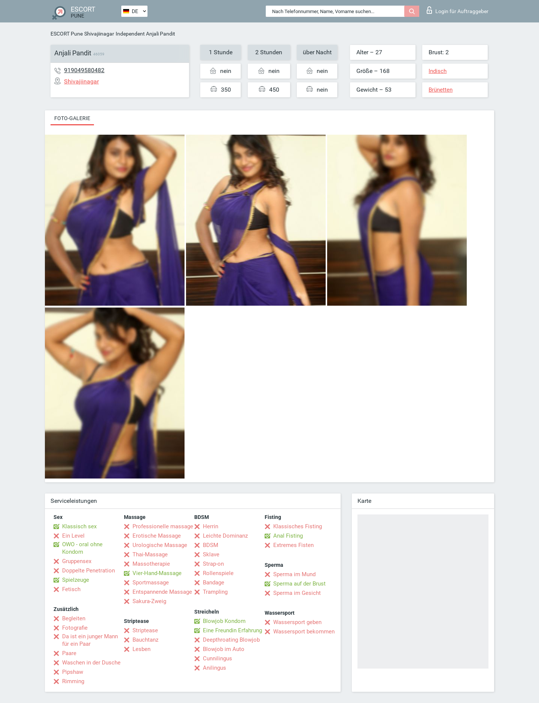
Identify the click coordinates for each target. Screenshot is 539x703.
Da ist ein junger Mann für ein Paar (90, 640)
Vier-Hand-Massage (157, 573)
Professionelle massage (163, 526)
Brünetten (441, 89)
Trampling (215, 592)
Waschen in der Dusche (91, 662)
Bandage (213, 582)
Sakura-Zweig (149, 601)
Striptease (145, 630)
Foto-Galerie (72, 118)
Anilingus (214, 667)
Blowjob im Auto (223, 649)
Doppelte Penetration (88, 570)
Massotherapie (151, 563)
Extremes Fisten (293, 545)
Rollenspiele (218, 573)
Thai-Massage (150, 554)
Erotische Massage (157, 535)
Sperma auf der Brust (299, 583)
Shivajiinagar (99, 34)
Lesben (141, 649)
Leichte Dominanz (225, 535)
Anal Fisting (288, 535)
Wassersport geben (297, 622)
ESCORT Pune (67, 34)
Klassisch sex (79, 526)
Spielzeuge (75, 580)
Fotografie (75, 627)
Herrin (210, 526)
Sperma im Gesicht (297, 593)
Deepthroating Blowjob (231, 639)
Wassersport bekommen (304, 631)
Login (457, 10)
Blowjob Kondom (224, 621)
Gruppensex (76, 561)
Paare (69, 653)
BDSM (210, 545)
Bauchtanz (145, 639)
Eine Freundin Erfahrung (232, 630)
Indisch (438, 71)
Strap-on (213, 563)
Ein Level (73, 535)
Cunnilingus (217, 658)
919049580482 (84, 70)
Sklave (211, 554)
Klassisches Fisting (297, 526)
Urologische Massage (160, 545)
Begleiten (73, 618)
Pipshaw (72, 672)
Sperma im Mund (294, 574)
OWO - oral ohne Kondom (82, 548)
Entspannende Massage (162, 592)
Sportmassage (151, 582)
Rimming (73, 681)
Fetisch (71, 589)
